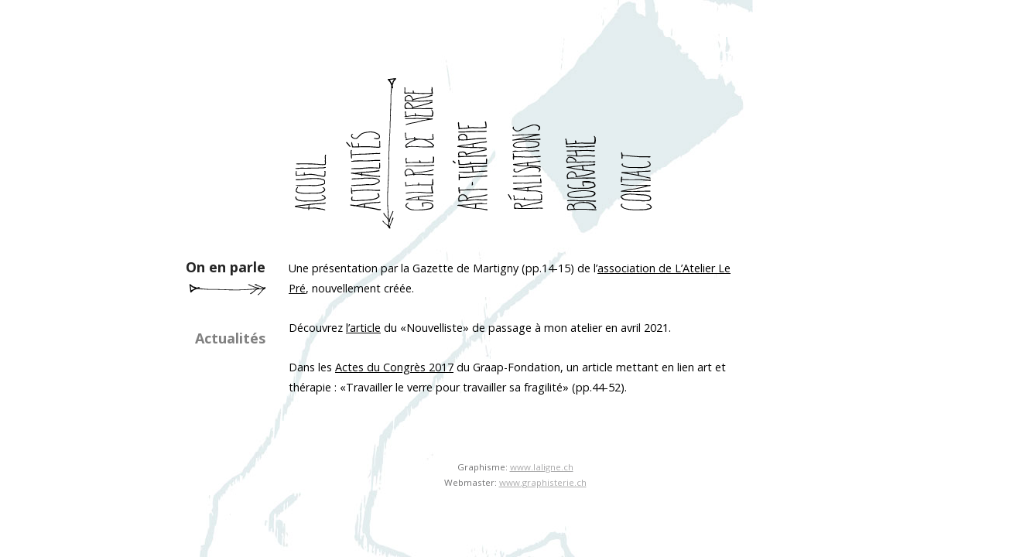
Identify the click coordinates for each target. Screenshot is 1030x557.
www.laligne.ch (541, 467)
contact (641, 154)
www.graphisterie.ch (543, 482)
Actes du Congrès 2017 (394, 367)
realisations (532, 154)
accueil (316, 154)
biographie (586, 154)
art (478, 154)
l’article (363, 327)
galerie (424, 154)
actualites (370, 154)
